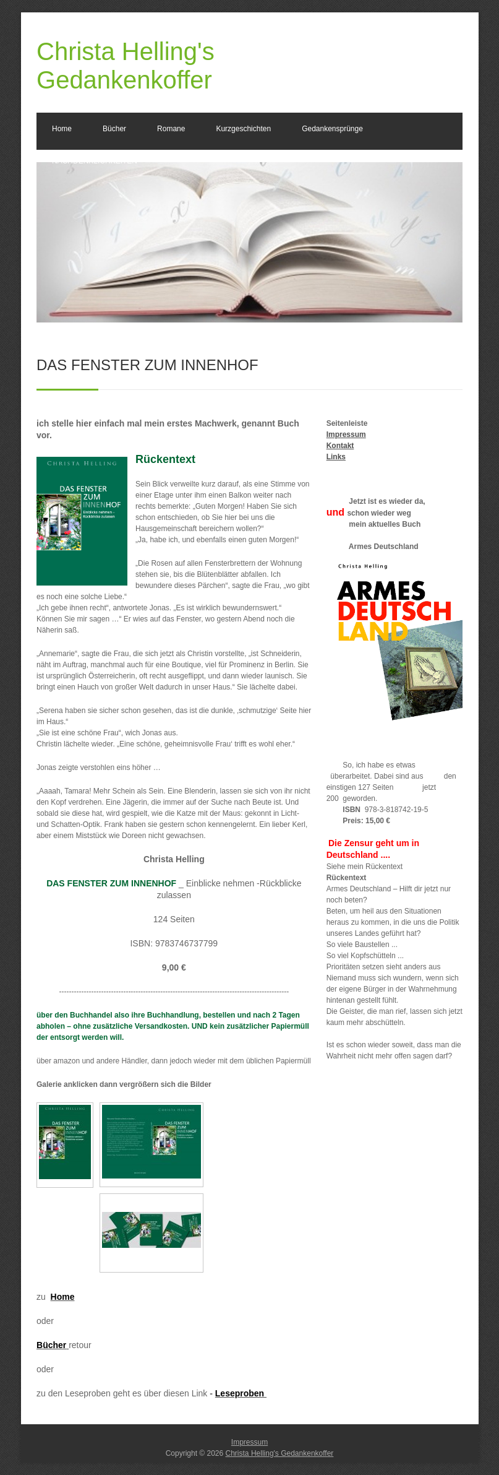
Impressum (346, 434)
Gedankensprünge (332, 128)
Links (336, 456)
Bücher (114, 128)
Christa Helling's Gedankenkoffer (280, 1453)
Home (62, 128)
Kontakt (340, 445)
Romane (171, 128)
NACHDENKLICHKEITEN (94, 161)
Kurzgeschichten (243, 128)
